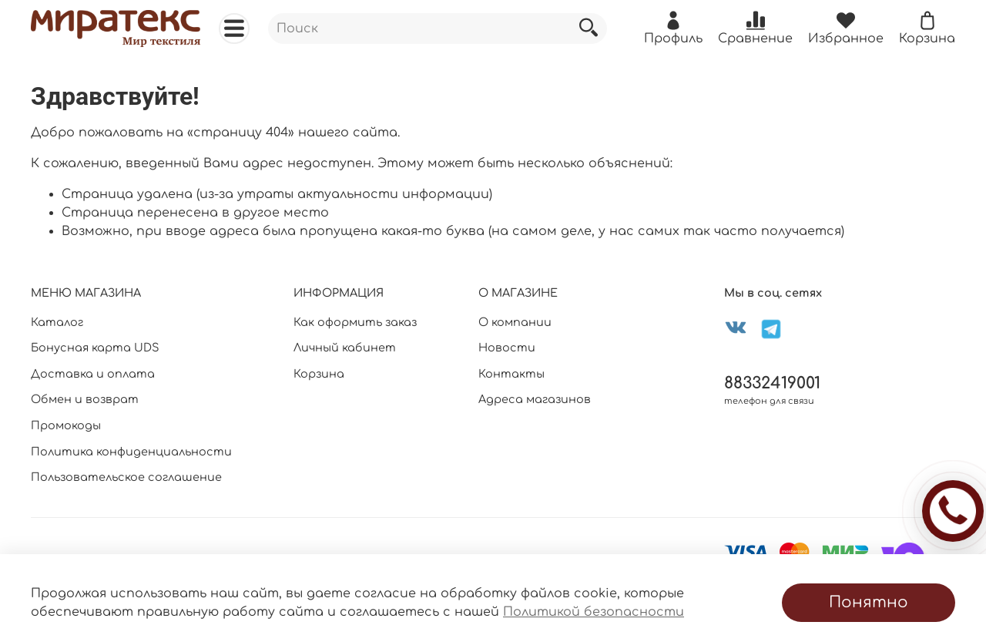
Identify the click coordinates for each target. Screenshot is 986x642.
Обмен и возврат (85, 399)
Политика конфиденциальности (131, 451)
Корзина (318, 374)
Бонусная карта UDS (95, 347)
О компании (515, 322)
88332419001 (772, 383)
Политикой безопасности (593, 612)
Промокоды (66, 425)
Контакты (511, 374)
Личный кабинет (344, 347)
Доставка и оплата (93, 374)
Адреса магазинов (534, 399)
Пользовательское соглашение (126, 477)
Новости (506, 347)
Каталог (57, 322)
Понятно (868, 602)
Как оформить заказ (355, 322)
